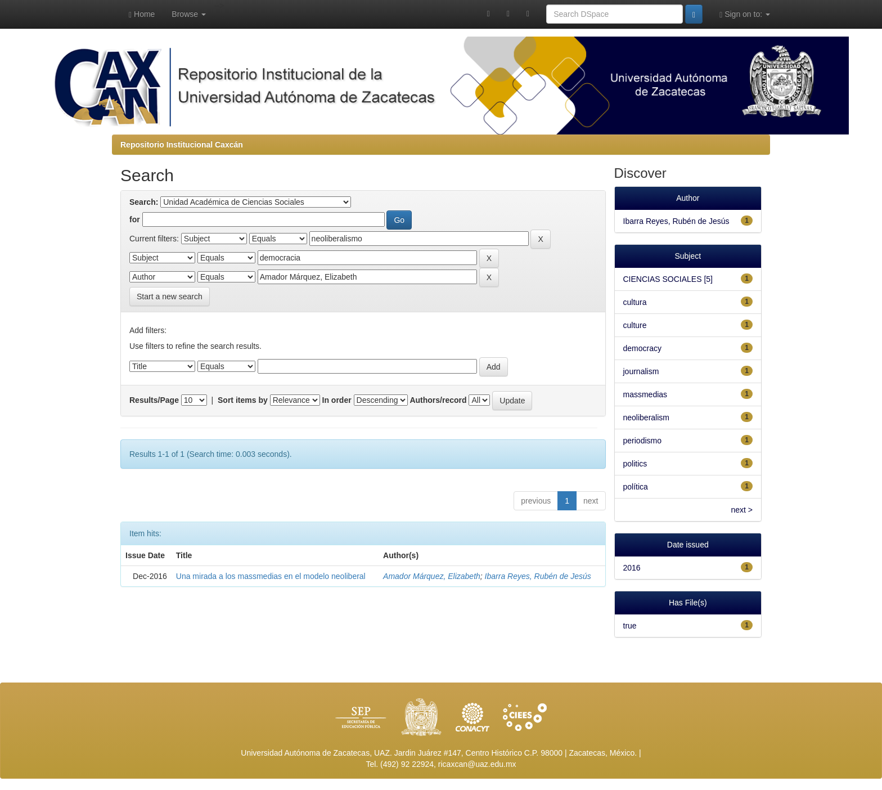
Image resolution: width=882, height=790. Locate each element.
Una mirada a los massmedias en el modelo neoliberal (271, 576)
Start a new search (169, 296)
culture (635, 325)
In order (337, 400)
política (635, 486)
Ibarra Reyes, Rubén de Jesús (538, 576)
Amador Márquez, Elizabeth (431, 576)
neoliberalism (646, 417)
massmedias (645, 394)
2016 (632, 567)
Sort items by (243, 400)
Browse (189, 14)
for (134, 219)
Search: (143, 202)
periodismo (642, 440)
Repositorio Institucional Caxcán (181, 144)
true (630, 625)
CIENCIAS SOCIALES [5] (668, 279)
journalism (641, 371)
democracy (642, 348)
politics (635, 463)
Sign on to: (744, 14)
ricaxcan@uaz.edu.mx (477, 764)
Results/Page (154, 400)
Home (142, 14)
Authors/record (438, 400)
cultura (635, 302)
